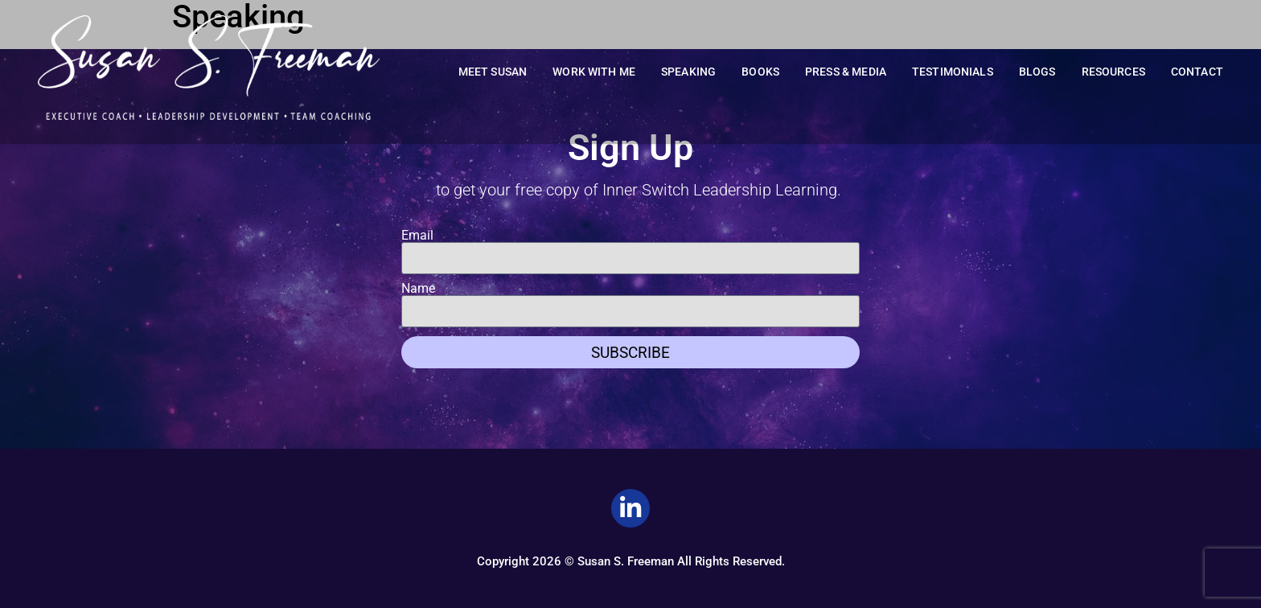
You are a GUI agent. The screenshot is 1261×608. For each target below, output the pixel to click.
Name (418, 288)
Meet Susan (493, 72)
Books (760, 72)
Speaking (688, 72)
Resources (1113, 72)
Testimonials (952, 72)
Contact (1197, 72)
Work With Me (593, 72)
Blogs (1037, 72)
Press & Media (845, 72)
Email (417, 235)
